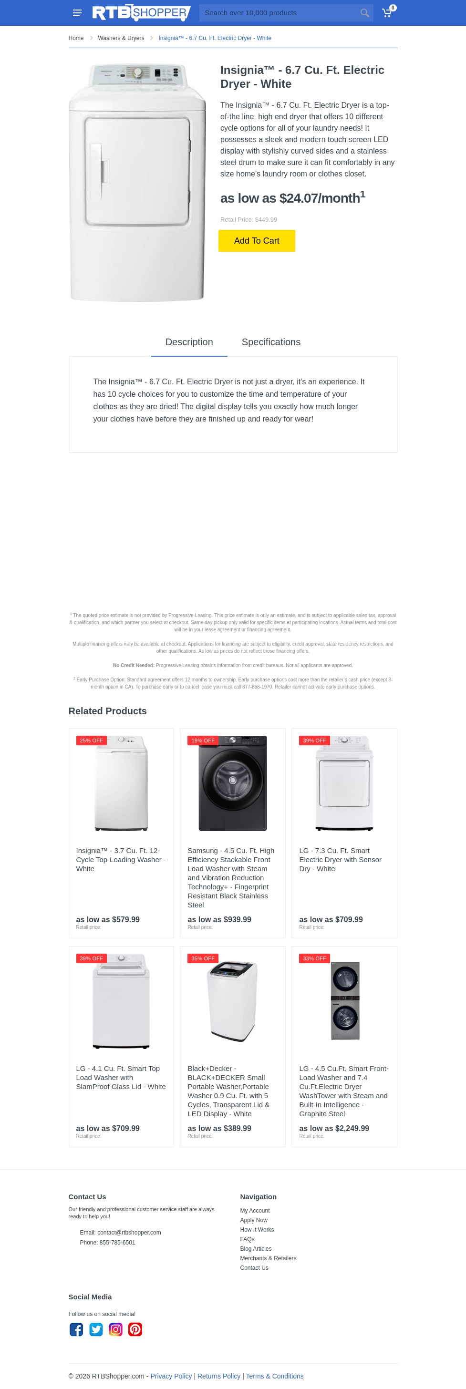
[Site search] (277, 12)
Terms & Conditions (274, 1376)
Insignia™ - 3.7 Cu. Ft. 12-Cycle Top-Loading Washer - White (121, 859)
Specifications (271, 342)
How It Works (257, 1229)
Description (189, 342)
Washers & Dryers (121, 38)
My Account (255, 1210)
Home (76, 38)
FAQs (247, 1239)
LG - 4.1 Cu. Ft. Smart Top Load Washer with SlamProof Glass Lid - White (121, 1077)
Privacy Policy (171, 1376)
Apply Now (254, 1220)
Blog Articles (256, 1248)
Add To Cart (257, 241)
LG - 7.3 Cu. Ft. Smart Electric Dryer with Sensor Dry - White (340, 859)
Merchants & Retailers (268, 1258)
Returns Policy (218, 1376)
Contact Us (254, 1268)
